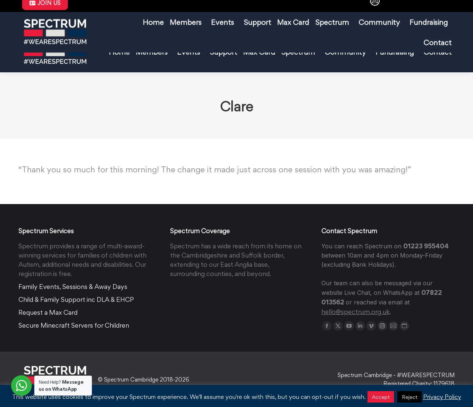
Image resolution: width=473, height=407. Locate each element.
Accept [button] (381, 397)
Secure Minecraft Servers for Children (73, 325)
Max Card (226, 9)
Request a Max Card (47, 312)
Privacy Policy (442, 396)
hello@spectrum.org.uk (168, 9)
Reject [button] (409, 397)
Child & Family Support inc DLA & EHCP (76, 299)
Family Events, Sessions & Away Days (72, 286)
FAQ (261, 9)
